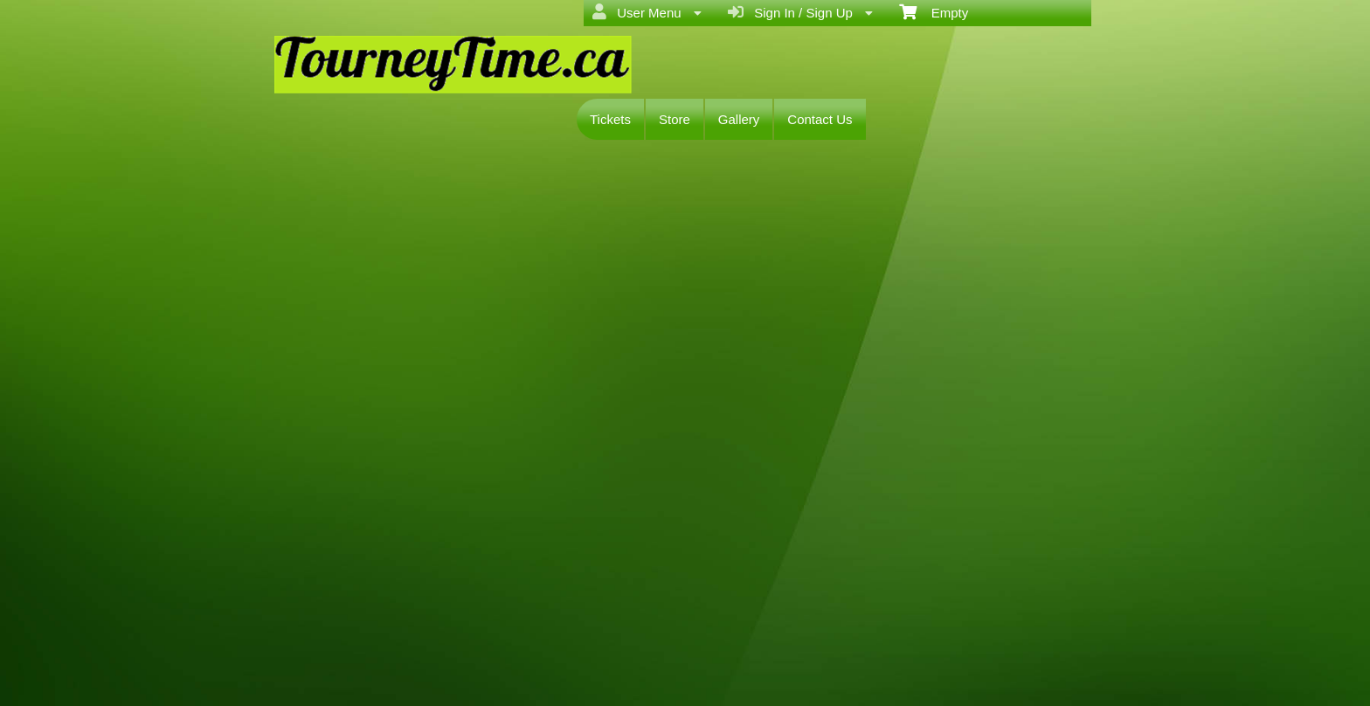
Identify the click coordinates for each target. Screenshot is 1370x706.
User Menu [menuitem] (647, 12)
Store (674, 119)
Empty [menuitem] (933, 11)
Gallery (739, 119)
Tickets (610, 119)
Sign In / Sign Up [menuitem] (800, 12)
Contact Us (819, 119)
